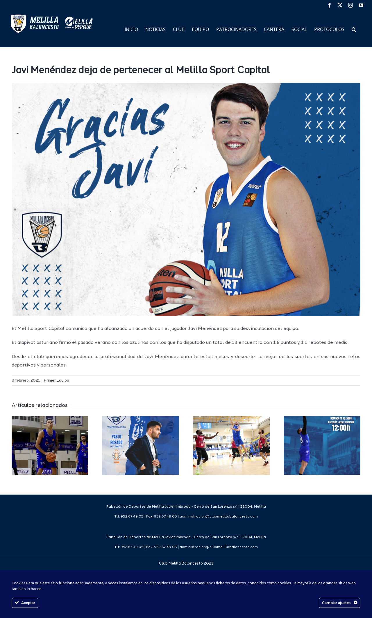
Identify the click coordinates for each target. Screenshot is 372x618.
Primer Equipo (56, 380)
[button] (354, 29)
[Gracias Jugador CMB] (186, 199)
